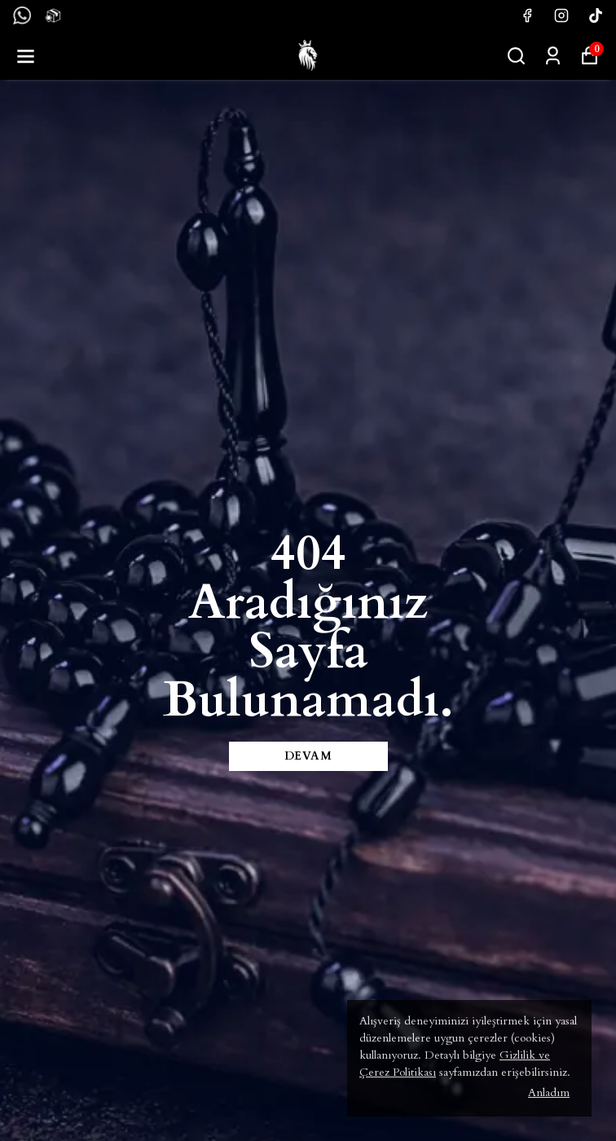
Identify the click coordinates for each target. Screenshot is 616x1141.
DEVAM (308, 756)
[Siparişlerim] (553, 56)
